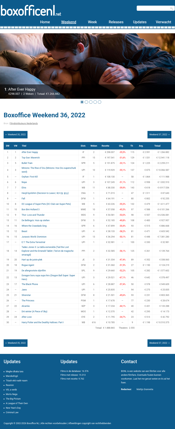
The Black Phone (30, 284)
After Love (27, 317)
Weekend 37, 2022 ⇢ (159, 134)
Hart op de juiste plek (32, 259)
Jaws (24, 289)
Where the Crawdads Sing (34, 226)
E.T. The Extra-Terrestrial (33, 242)
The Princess (28, 300)
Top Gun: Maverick (31, 157)
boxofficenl (30, 10)
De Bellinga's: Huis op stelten (36, 220)
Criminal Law (12, 412)
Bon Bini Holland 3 (31, 209)
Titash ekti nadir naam (17, 380)
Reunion (10, 385)
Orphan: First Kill (30, 176)
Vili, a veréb (11, 389)
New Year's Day (13, 408)
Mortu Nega (11, 394)
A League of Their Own (17, 403)
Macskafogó (12, 376)
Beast (24, 231)
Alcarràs (26, 306)
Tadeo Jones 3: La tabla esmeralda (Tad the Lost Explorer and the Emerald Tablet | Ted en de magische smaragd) (47, 251)
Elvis (24, 187)
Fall (23, 198)
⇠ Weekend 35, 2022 (15, 134)
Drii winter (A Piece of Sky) (34, 311)
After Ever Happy (30, 152)
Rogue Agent (28, 265)
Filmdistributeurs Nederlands (24, 123)
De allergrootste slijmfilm (34, 270)
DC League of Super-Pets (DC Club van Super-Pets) (46, 204)
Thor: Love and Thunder (33, 215)
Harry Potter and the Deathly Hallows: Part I (43, 322)
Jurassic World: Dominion (34, 237)
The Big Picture (13, 399)
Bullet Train (27, 163)
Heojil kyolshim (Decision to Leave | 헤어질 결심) (45, 193)
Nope (24, 182)
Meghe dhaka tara (14, 371)
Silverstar (26, 295)
